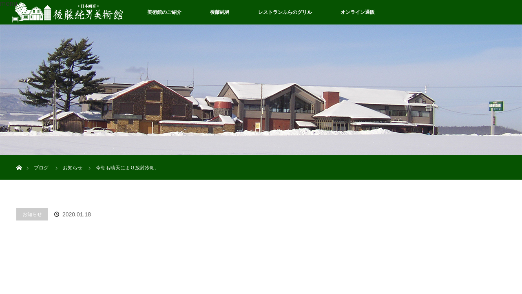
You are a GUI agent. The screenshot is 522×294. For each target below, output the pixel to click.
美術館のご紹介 (164, 12)
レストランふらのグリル (285, 12)
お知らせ (32, 214)
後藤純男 (220, 12)
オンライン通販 (358, 12)
